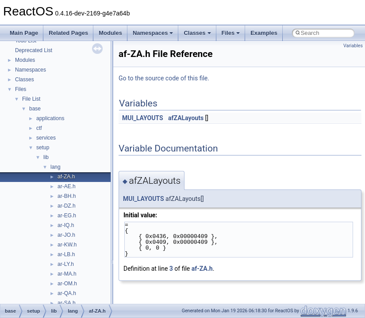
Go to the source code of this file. (164, 78)
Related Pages (68, 33)
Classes (197, 33)
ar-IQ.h (66, 225)
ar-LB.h (66, 254)
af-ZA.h (66, 177)
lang (55, 167)
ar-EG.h (67, 215)
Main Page (24, 33)
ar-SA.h (67, 303)
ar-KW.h (67, 245)
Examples (263, 33)
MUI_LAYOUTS (142, 117)
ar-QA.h (67, 293)
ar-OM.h (67, 283)
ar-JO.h (66, 235)
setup (42, 147)
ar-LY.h (66, 264)
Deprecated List (33, 50)
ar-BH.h (67, 196)
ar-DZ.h (67, 206)
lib (46, 157)
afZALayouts (186, 117)
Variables (353, 46)
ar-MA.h (67, 274)
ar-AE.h (67, 186)
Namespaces (153, 33)
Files (231, 33)
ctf (39, 128)
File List (31, 99)
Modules (110, 33)
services (46, 138)
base (35, 109)
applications (50, 118)
